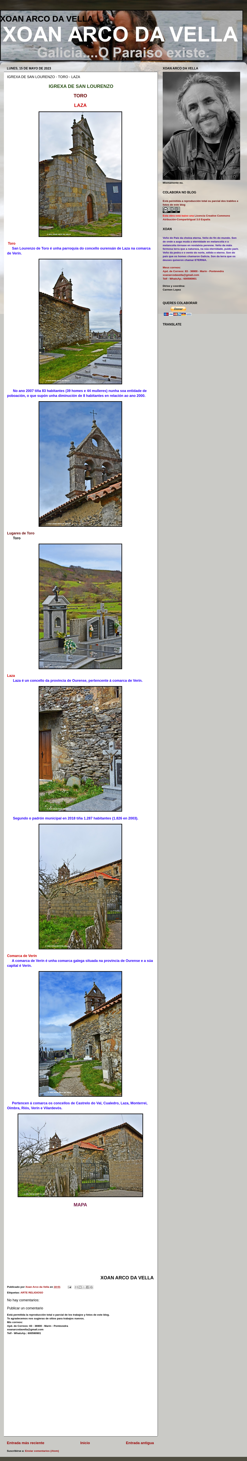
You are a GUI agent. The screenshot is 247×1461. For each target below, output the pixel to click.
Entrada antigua (140, 1443)
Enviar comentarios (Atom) (42, 1450)
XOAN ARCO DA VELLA (46, 18)
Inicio (85, 1443)
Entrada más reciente (25, 1443)
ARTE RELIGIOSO (32, 1292)
